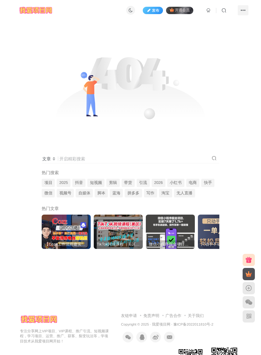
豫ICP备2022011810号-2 (193, 324)
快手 (208, 183)
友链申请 (129, 315)
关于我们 (196, 315)
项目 (48, 183)
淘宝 (165, 193)
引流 (143, 183)
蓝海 (116, 193)
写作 (150, 193)
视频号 (65, 193)
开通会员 (180, 10)
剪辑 (113, 183)
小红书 (176, 183)
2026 (158, 183)
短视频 (96, 183)
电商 (193, 183)
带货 (128, 183)
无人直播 (184, 193)
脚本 (101, 193)
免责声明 (151, 315)
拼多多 (133, 193)
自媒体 (84, 193)
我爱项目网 (161, 324)
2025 (63, 183)
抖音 (79, 183)
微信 (48, 193)
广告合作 (173, 315)
